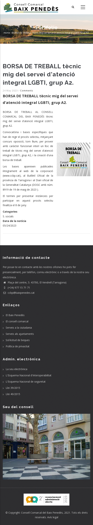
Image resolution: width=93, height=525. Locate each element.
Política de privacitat (17, 346)
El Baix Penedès (15, 315)
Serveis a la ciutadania (19, 327)
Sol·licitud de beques (18, 340)
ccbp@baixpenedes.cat (19, 292)
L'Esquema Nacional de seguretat (26, 381)
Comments (26, 90)
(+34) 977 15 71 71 (16, 287)
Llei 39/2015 (13, 388)
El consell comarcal (17, 321)
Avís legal (52, 517)
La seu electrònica (16, 369)
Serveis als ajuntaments (20, 334)
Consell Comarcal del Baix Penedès (42, 512)
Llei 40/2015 (13, 394)
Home (7, 33)
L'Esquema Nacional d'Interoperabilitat (28, 375)
